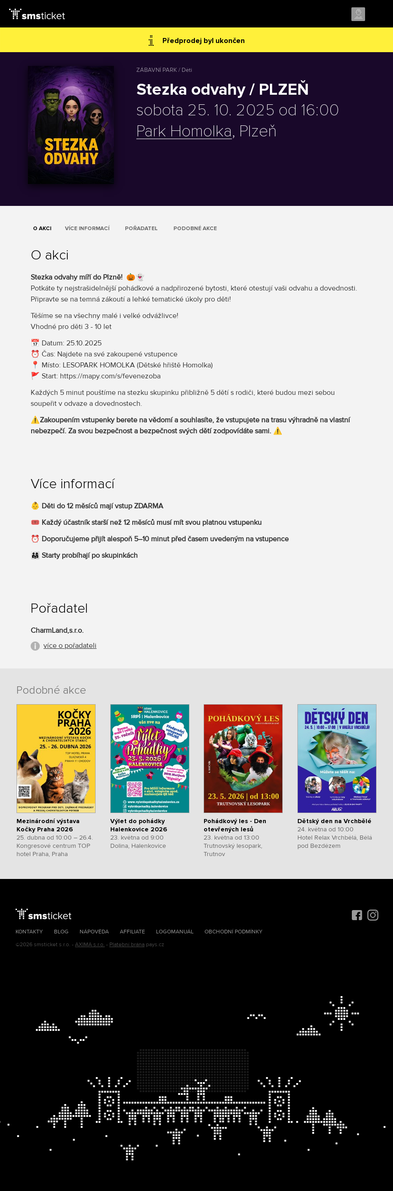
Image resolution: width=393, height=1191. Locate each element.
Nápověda (94, 931)
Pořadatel (141, 228)
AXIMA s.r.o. (90, 944)
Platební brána (127, 944)
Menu (378, 14)
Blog (61, 931)
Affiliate (132, 931)
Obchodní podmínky (234, 931)
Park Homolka (184, 132)
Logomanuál (175, 931)
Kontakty (29, 931)
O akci (42, 228)
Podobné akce (195, 228)
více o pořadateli (70, 645)
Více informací (87, 228)
